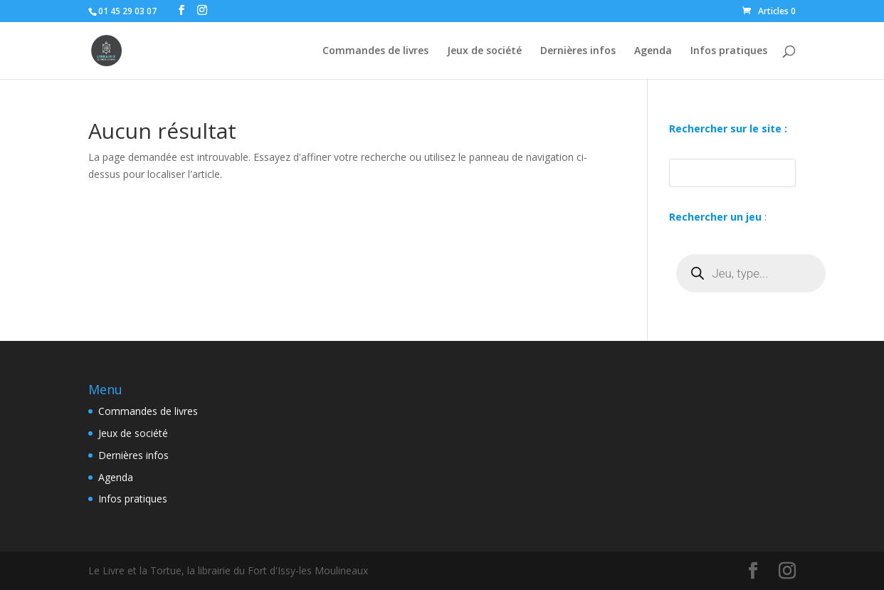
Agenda (653, 51)
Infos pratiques (728, 51)
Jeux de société (484, 51)
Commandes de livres (375, 51)
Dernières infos (578, 51)
